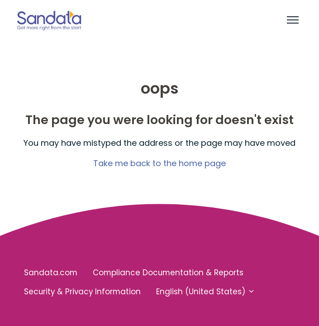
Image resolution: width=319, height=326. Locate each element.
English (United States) (205, 291)
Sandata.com (50, 272)
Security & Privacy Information (82, 291)
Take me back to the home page (159, 163)
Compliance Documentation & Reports (168, 272)
